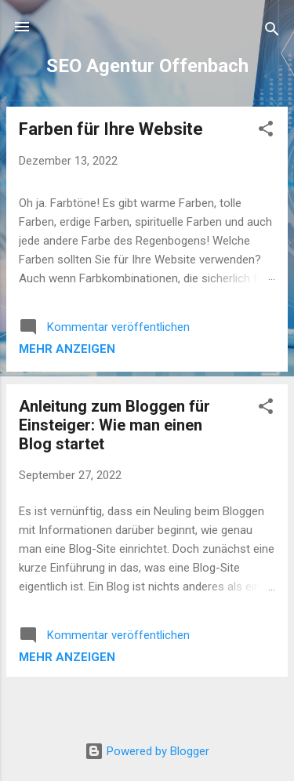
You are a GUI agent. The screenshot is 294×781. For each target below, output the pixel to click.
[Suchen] (272, 32)
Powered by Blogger (147, 751)
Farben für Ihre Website (111, 129)
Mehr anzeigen (67, 349)
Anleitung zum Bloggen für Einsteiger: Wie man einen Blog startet (114, 425)
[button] (265, 131)
